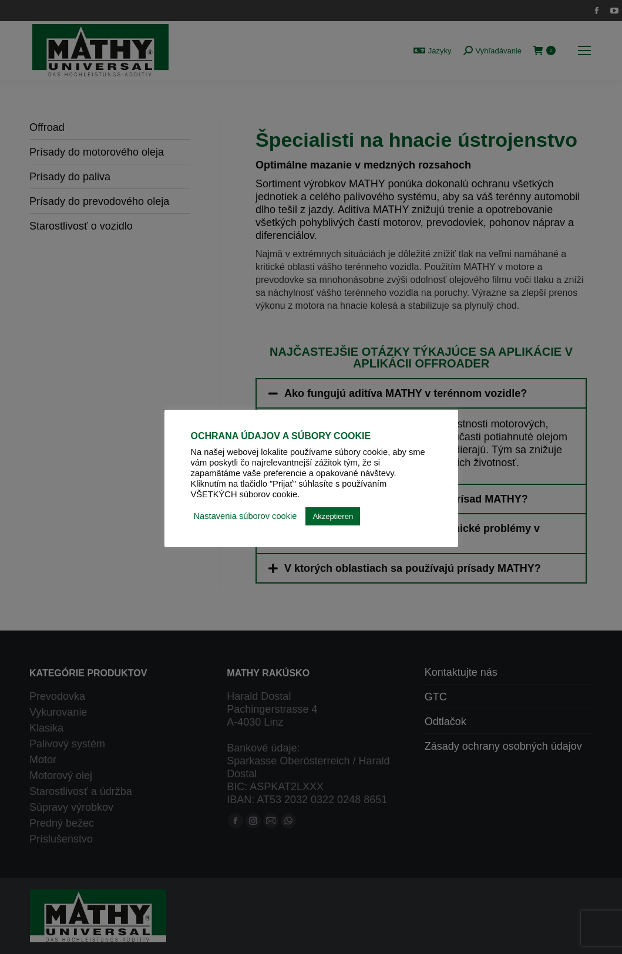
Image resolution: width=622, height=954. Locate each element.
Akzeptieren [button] (332, 516)
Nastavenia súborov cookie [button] (245, 516)
